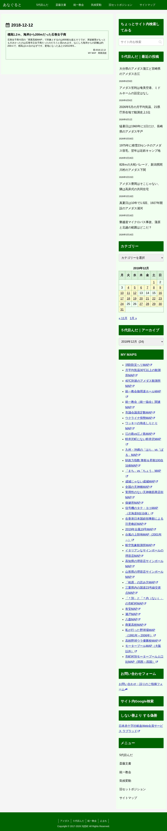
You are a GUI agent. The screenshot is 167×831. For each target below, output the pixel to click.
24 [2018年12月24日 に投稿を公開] (122, 304)
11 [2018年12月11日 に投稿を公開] (128, 293)
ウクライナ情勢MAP (140, 418)
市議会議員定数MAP (140, 412)
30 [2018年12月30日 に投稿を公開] (160, 304)
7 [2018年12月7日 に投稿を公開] (147, 287)
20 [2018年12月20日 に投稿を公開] (141, 298)
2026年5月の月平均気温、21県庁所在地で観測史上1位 (139, 109)
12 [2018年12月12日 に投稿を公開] (134, 293)
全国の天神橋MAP (138, 487)
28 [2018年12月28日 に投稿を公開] (147, 304)
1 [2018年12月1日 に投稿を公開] (154, 282)
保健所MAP (134, 502)
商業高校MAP (135, 624)
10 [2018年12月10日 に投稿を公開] (122, 293)
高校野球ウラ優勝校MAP (143, 640)
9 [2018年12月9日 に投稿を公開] (160, 287)
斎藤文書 (125, 763)
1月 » (133, 318)
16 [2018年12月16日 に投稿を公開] (160, 293)
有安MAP (132, 609)
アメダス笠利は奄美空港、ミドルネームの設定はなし (139, 90)
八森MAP (132, 619)
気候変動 (125, 780)
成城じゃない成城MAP (141, 481)
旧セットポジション (132, 789)
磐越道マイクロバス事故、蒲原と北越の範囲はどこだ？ (139, 224)
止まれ (103, 821)
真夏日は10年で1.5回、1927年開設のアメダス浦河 (141, 205)
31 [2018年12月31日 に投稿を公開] (122, 309)
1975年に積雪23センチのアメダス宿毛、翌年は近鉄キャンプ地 (140, 148)
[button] (160, 42)
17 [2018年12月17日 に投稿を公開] (122, 298)
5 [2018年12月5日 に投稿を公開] (135, 287)
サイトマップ (128, 798)
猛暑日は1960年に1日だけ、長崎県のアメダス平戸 (141, 129)
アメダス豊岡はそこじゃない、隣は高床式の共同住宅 (139, 186)
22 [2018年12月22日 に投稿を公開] (153, 298)
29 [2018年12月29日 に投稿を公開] (153, 304)
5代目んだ (126, 755)
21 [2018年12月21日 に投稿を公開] (147, 298)
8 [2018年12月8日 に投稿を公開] (154, 287)
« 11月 (123, 318)
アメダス (64, 821)
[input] (141, 42)
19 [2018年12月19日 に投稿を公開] (134, 298)
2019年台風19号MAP (140, 529)
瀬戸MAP (132, 614)
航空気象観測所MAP (140, 545)
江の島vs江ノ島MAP (140, 433)
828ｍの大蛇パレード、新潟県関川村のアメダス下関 (140, 167)
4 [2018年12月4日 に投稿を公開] (128, 287)
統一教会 (125, 772)
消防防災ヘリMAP (138, 365)
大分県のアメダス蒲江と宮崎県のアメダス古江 (139, 71)
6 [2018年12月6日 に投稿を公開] (141, 287)
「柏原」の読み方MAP (141, 582)
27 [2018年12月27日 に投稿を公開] (141, 304)
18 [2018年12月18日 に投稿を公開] (128, 298)
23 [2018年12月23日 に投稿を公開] (160, 298)
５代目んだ (78, 821)
